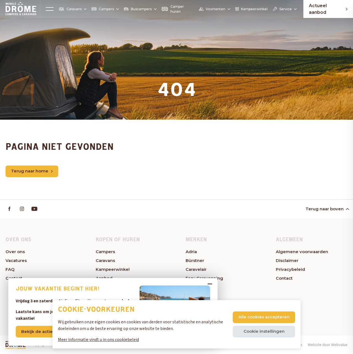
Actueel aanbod (328, 9)
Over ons (15, 251)
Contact (284, 278)
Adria (191, 251)
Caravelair (196, 269)
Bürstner (195, 260)
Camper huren (173, 9)
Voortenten (214, 9)
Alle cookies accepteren (264, 316)
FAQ (10, 269)
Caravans (72, 9)
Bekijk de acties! (38, 331)
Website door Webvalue (327, 345)
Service (284, 9)
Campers (105, 9)
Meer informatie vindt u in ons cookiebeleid (98, 340)
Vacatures (16, 260)
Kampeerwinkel (251, 9)
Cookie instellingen (264, 331)
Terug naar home (32, 171)
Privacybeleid (290, 269)
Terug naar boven (327, 208)
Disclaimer (287, 260)
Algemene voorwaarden (302, 251)
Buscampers (140, 9)
